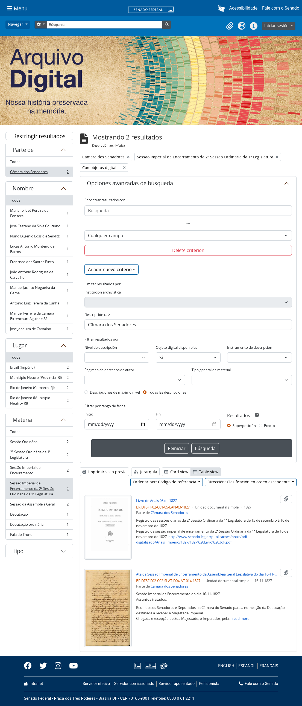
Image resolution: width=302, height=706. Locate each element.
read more (240, 618)
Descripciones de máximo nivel (115, 392)
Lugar (20, 345)
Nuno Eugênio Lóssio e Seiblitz (39, 237)
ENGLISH (226, 666)
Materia (22, 419)
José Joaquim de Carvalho (39, 330)
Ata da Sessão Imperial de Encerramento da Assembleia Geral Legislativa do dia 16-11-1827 (207, 574)
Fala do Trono (39, 535)
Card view (176, 471)
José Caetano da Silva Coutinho (39, 227)
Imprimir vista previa (104, 471)
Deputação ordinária (39, 526)
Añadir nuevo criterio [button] (110, 269)
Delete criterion (188, 250)
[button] (222, 8)
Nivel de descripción (100, 347)
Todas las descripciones (167, 392)
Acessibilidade (243, 8)
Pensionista (209, 683)
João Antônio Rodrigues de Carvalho (39, 274)
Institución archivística (102, 292)
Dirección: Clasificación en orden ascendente (249, 481)
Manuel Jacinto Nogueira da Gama (39, 290)
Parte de (23, 149)
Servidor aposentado (177, 683)
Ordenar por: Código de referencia (165, 481)
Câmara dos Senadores (39, 173)
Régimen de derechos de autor (109, 369)
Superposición (244, 425)
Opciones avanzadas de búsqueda (130, 183)
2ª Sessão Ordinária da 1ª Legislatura (39, 454)
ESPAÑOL (246, 666)
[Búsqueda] (104, 25)
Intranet (33, 683)
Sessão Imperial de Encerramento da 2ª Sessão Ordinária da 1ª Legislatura (39, 488)
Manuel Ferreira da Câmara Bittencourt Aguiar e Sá (39, 316)
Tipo (18, 551)
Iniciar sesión (277, 25)
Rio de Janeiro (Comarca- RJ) (39, 389)
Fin (158, 414)
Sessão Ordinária (39, 443)
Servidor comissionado (134, 683)
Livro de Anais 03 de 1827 (156, 500)
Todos (15, 161)
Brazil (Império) (39, 369)
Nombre (23, 188)
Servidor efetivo (96, 683)
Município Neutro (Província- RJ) (39, 379)
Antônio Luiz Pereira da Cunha (39, 304)
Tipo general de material (211, 369)
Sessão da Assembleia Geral (39, 505)
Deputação (39, 515)
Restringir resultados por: (39, 136)
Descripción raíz (97, 314)
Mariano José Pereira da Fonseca (39, 213)
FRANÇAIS (269, 666)
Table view (205, 471)
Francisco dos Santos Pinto (39, 263)
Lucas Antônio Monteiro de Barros (39, 249)
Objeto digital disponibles (176, 347)
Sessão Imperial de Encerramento (39, 470)
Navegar (16, 24)
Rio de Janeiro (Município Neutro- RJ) (39, 400)
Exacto (269, 425)
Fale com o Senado (280, 8)
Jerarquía (145, 471)
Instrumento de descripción (249, 347)
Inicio (88, 414)
